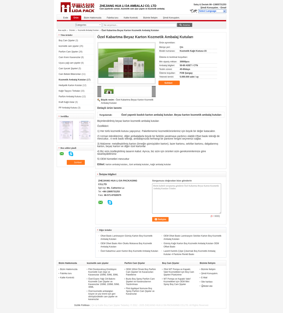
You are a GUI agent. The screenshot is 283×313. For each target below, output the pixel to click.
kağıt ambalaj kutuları (160, 164)
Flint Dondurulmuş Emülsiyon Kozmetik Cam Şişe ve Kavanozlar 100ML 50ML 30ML (103, 272)
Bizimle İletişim (150, 17)
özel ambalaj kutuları (139, 164)
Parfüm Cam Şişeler (68, 51)
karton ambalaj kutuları (116, 164)
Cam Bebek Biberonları (70, 74)
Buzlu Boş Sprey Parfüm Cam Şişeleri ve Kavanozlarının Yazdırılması (140, 282)
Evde (65, 17)
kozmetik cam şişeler (69, 46)
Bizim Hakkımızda (92, 17)
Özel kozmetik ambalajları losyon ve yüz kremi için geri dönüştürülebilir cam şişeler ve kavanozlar (102, 295)
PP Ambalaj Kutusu (68, 107)
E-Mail (204, 277)
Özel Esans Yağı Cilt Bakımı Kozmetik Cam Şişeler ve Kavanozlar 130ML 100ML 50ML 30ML (103, 283)
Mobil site (207, 286)
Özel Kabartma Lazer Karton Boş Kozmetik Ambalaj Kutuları (129, 251)
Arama (186, 25)
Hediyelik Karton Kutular (70, 85)
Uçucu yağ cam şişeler (69, 63)
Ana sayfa (62, 30)
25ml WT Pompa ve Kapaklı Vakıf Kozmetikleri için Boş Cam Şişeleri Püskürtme (179, 272)
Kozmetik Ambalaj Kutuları (88, 30)
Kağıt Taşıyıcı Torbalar (69, 91)
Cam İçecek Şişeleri (68, 68)
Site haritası (207, 281)
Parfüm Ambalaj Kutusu (70, 96)
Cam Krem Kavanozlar (69, 57)
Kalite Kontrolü (131, 17)
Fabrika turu (112, 17)
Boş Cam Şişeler (67, 40)
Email (223, 7)
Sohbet (170, 83)
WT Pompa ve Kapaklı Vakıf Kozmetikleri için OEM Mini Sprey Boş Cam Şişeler (177, 282)
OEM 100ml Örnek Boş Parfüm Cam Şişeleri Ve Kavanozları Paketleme (141, 272)
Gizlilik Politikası (82, 305)
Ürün (76, 17)
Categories (81, 25)
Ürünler (72, 30)
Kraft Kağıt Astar (66, 102)
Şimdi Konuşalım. (210, 7)
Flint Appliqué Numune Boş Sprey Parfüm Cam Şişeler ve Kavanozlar (140, 291)
